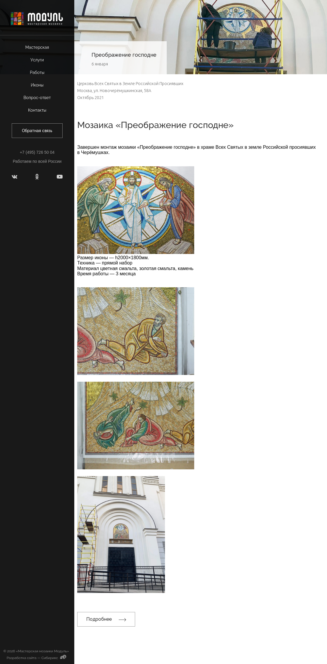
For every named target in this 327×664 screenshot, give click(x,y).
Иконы (37, 85)
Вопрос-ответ (37, 97)
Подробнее (106, 619)
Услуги (37, 60)
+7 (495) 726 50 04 (37, 152)
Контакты (37, 110)
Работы (37, 72)
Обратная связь (37, 130)
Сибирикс (54, 658)
